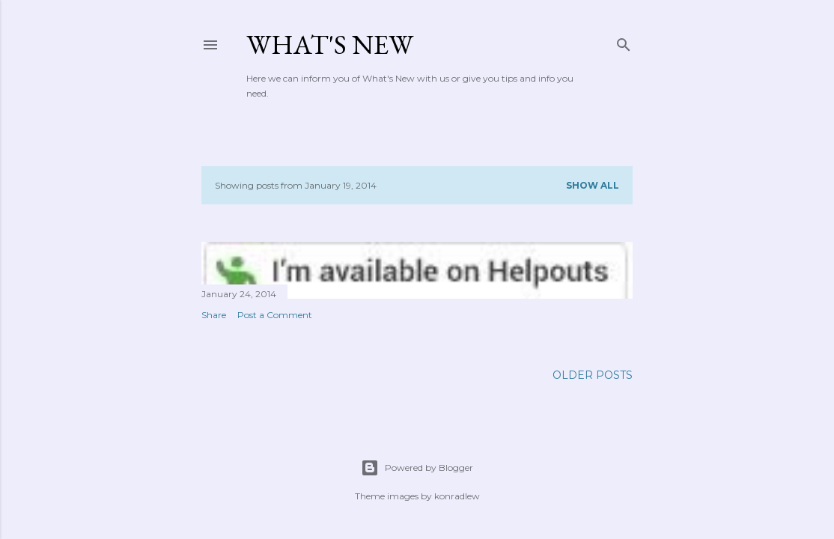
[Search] (624, 41)
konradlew (457, 496)
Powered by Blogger (417, 468)
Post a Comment (274, 314)
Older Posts (593, 375)
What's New (329, 44)
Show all (592, 185)
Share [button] (213, 314)
